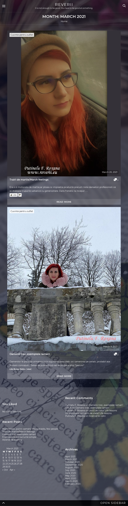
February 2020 (72, 484)
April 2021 (70, 456)
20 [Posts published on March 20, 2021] (18, 460)
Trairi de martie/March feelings (29, 179)
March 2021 (71, 459)
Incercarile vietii (97, 416)
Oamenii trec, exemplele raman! (30, 354)
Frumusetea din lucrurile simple (19, 437)
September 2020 (74, 464)
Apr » (12, 469)
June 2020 (70, 473)
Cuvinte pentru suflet (22, 34)
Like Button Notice (18, 369)
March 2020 (71, 481)
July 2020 (70, 470)
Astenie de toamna (12, 439)
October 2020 (72, 462)
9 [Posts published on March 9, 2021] (6, 457)
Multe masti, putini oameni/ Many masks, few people (30, 429)
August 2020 (72, 467)
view (29, 369)
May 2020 (70, 475)
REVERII (64, 4)
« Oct (5, 469)
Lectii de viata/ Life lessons (103, 410)
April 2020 (70, 478)
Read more (64, 201)
